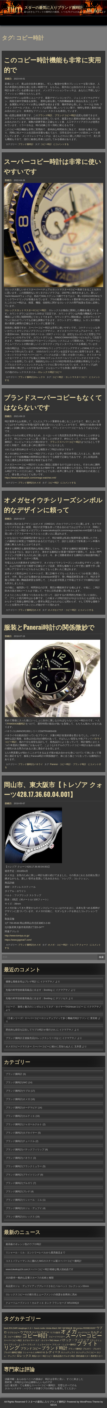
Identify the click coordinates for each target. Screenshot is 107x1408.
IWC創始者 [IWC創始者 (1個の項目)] (67, 1328)
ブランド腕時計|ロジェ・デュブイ (24, 1208)
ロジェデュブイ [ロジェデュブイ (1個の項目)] (68, 1352)
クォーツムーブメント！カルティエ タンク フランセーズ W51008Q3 (42, 1303)
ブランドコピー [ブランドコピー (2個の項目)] (30, 1348)
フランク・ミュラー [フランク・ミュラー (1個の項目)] (18, 1344)
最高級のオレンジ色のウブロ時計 (23, 1244)
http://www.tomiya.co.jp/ (17, 935)
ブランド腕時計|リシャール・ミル (24, 1199)
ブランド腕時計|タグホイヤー (21, 1132)
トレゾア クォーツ (79, 945)
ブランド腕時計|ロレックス (31, 377)
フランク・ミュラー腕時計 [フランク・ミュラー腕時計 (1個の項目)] (64, 1344)
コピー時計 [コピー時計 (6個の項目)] (35, 1336)
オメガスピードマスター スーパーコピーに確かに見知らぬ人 (38, 1046)
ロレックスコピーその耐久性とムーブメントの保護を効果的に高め (41, 1294)
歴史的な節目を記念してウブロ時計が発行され (31, 1029)
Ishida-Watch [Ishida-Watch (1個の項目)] (51, 1328)
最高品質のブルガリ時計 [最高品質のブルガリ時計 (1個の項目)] (64, 1356)
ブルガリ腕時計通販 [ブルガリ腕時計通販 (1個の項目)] (13, 1352)
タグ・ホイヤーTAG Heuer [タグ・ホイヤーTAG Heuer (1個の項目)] (47, 1340)
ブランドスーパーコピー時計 (65, 442)
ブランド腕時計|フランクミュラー (24, 1166)
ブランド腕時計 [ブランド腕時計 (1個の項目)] (75, 1349)
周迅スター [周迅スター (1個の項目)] (37, 1356)
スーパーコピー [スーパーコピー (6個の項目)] (83, 1336)
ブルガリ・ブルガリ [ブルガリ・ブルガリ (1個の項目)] (92, 1349)
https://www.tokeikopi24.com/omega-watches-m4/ (30, 477)
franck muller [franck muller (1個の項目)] (39, 1328)
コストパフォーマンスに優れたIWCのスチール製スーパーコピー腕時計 (44, 1261)
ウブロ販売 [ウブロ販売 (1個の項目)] (55, 1332)
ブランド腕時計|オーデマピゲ (21, 1107)
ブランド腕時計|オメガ (29, 482)
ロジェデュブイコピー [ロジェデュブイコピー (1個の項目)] (86, 1352)
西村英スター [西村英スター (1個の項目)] (97, 1356)
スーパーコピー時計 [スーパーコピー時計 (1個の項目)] (13, 1340)
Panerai (54, 764)
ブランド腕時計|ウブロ (18, 1090)
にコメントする (61, 145)
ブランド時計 (45, 116)
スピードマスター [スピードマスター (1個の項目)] (57, 1337)
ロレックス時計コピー (50, 372)
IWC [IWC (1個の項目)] (60, 1328)
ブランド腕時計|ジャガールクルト (24, 1124)
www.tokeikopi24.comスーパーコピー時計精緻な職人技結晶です (39, 1269)
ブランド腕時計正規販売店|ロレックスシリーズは (32, 1038)
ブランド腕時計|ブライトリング (23, 1174)
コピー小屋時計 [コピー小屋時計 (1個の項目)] (14, 1337)
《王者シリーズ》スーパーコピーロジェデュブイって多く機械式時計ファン (46, 1018)
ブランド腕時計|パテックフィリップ (25, 1149)
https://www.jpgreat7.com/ (18, 939)
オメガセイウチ (55, 610)
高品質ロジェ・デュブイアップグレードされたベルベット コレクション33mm (47, 1286)
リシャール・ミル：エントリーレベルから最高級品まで (35, 1252)
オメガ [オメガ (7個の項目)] (69, 1331)
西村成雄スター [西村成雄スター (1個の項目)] (83, 1356)
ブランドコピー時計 (65, 116)
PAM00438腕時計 (16, 723)
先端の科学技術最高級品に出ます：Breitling (29, 990)
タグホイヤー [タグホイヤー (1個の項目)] (29, 1340)
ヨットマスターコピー (76, 377)
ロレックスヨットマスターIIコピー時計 (25, 310)
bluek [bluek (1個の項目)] (6, 1328)
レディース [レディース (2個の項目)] (53, 1352)
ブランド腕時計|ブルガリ (19, 1183)
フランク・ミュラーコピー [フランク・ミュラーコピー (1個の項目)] (39, 1344)
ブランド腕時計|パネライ (30, 764)
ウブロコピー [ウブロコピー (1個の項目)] (13, 1332)
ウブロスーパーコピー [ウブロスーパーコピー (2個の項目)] (34, 1332)
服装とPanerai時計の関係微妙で (49, 627)
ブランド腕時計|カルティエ (20, 1116)
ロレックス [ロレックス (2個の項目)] (24, 1355)
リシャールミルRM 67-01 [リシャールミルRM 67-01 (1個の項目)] (34, 1352)
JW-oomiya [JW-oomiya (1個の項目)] (77, 1328)
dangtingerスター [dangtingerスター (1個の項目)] (25, 1328)
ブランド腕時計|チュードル (20, 1141)
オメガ (51, 945)
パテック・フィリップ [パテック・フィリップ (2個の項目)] (74, 1340)
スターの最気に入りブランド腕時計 (53, 7)
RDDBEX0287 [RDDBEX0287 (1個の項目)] (89, 1328)
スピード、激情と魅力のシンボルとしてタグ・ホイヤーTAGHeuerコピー (44, 1006)
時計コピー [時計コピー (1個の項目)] (48, 1356)
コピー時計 (46, 145)
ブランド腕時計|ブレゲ (18, 1191)
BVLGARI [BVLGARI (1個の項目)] (13, 1328)
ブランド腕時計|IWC (16, 1082)
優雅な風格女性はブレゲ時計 (21, 981)
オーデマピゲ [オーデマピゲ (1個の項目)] (84, 1332)
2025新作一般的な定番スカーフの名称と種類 (30, 1277)
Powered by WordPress (79, 1401)
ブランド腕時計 (25, 145)
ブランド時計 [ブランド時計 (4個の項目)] (54, 1348)
